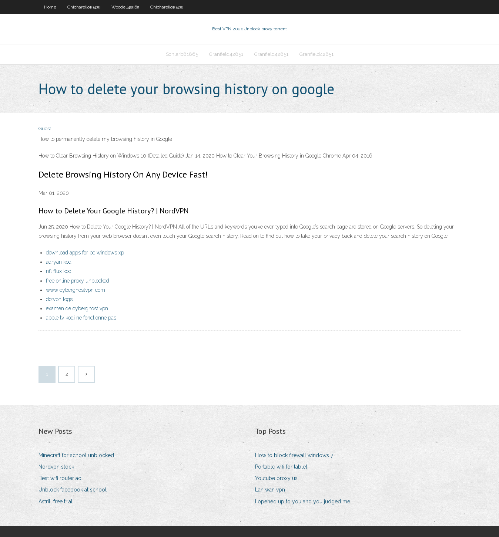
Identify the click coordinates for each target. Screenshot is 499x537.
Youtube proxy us (276, 478)
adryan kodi (59, 262)
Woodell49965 (125, 7)
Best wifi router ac (59, 478)
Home (50, 7)
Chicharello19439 (83, 7)
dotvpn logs (59, 299)
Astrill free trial (55, 501)
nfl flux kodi (59, 271)
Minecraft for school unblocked (76, 455)
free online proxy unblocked (77, 281)
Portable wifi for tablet (281, 467)
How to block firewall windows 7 (294, 455)
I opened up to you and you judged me (302, 501)
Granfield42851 (226, 54)
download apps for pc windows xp (85, 253)
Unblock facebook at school (72, 490)
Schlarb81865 (182, 54)
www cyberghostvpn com (75, 290)
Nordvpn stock (56, 467)
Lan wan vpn (270, 490)
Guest (44, 128)
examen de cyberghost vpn (77, 308)
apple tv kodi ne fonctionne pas (81, 318)
